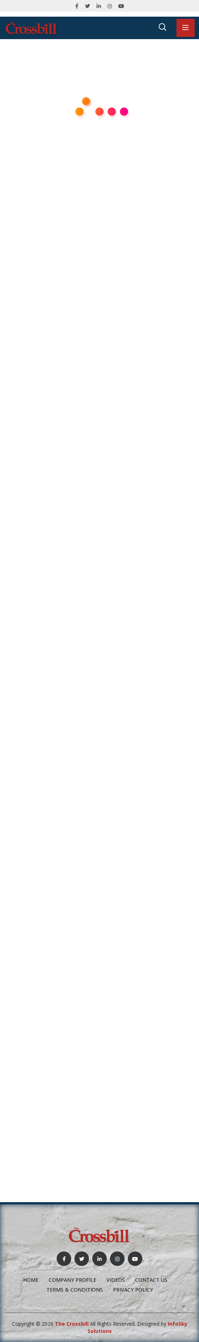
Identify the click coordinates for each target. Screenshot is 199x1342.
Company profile (72, 1279)
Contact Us (151, 1279)
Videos (115, 1279)
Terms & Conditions (74, 1289)
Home (30, 1279)
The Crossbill (72, 1323)
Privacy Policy (133, 1289)
